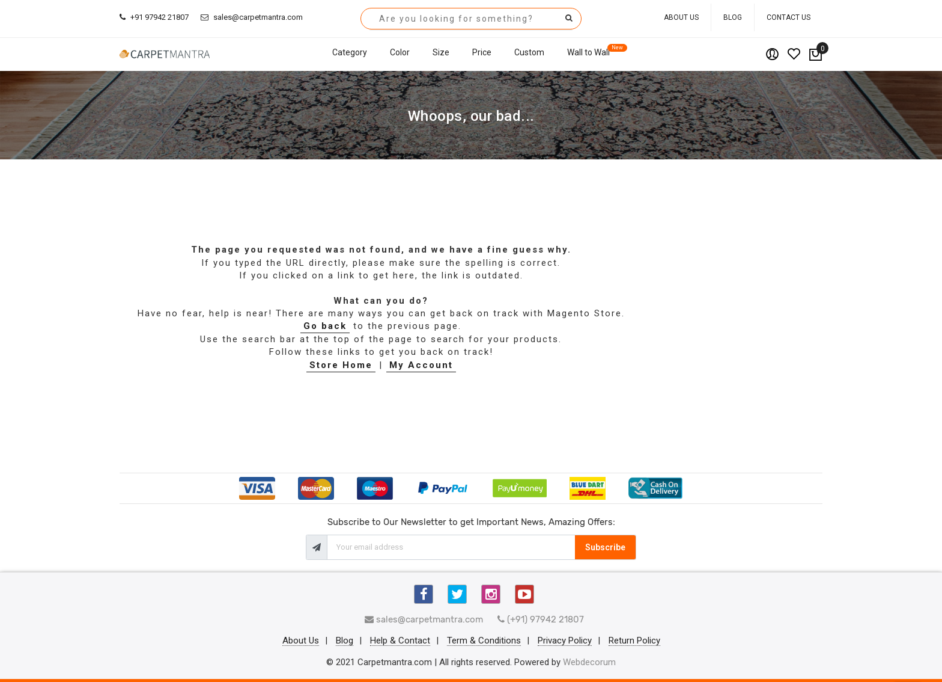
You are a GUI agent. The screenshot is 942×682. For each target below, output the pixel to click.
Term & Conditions (484, 641)
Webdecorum (589, 662)
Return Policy (634, 641)
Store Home (340, 365)
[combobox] (471, 18)
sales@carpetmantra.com (252, 17)
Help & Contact (400, 641)
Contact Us (788, 17)
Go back (325, 326)
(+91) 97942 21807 (540, 619)
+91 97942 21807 (154, 17)
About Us (681, 17)
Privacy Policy (565, 641)
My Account (421, 365)
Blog (732, 17)
